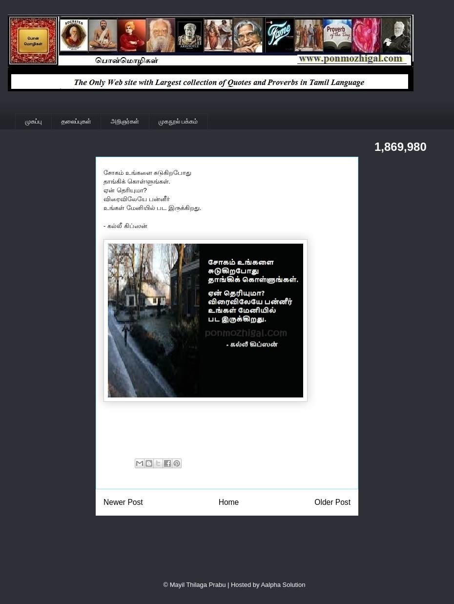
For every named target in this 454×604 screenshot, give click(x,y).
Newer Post (123, 502)
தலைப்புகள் (76, 121)
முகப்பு (33, 121)
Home (229, 502)
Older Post (332, 502)
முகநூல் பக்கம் (178, 121)
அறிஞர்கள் (125, 121)
